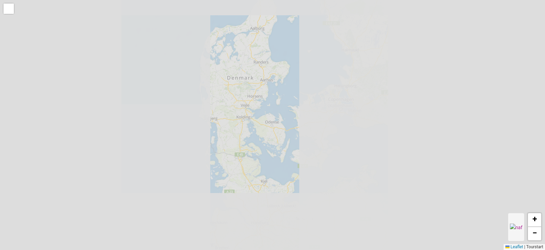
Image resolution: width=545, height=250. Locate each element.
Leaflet (514, 246)
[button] (9, 9)
